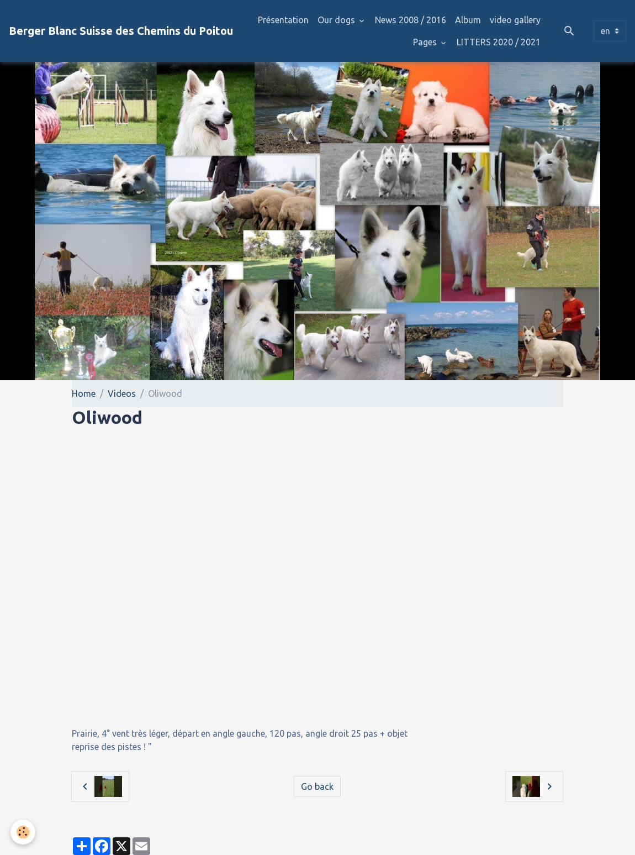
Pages (426, 42)
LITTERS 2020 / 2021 (499, 42)
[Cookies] (23, 832)
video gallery (515, 20)
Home (84, 393)
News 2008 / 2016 (410, 20)
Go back (317, 786)
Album (468, 20)
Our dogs (337, 20)
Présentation (283, 20)
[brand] (121, 31)
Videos (122, 393)
